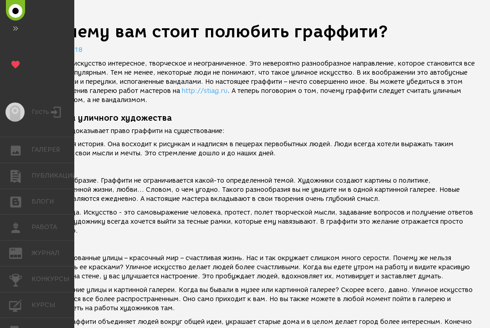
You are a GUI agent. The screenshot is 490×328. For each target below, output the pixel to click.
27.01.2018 (64, 50)
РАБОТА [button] (20, 227)
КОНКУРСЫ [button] (20, 279)
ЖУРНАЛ (20, 253)
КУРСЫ (20, 305)
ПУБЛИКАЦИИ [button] (20, 176)
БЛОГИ (20, 201)
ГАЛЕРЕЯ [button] (20, 150)
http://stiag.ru (204, 91)
